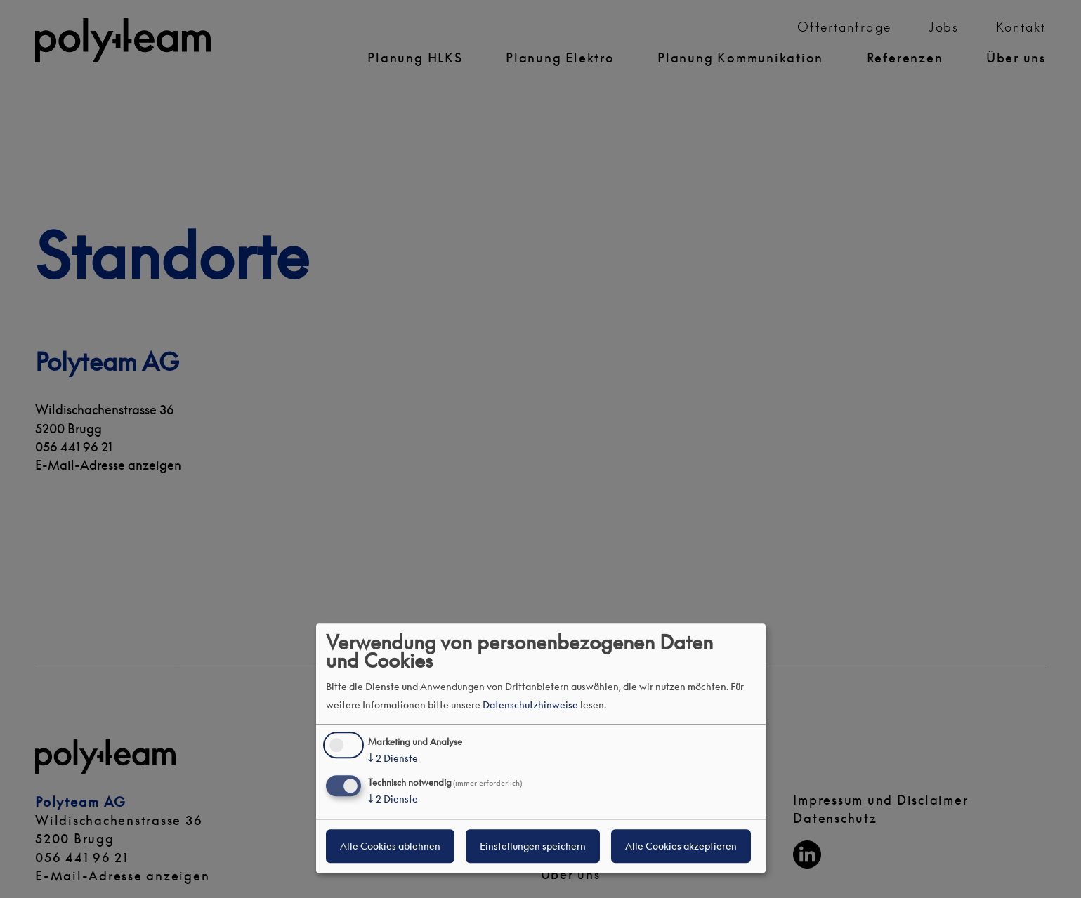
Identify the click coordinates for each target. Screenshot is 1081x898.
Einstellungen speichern (533, 846)
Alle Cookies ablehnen (390, 846)
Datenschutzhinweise (530, 705)
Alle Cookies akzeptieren (681, 846)
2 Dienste (393, 759)
